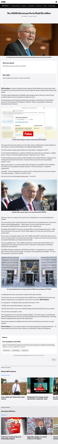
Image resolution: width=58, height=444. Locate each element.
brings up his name (44, 229)
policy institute (8, 173)
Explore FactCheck (5, 375)
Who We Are (39, 5)
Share (54, 359)
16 (16, 242)
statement (7, 302)
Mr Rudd (4, 171)
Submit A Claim (51, 5)
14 (50, 228)
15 (33, 237)
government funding (26, 314)
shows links (29, 238)
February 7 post (35, 155)
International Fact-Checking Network (41, 326)
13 (20, 223)
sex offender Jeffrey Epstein (33, 147)
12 (28, 175)
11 (13, 172)
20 (53, 326)
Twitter (39, 328)
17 (49, 251)
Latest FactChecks (15, 5)
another (3, 161)
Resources (24, 5)
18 (10, 302)
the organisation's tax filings (40, 251)
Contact (45, 5)
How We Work (31, 5)
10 (7, 171)
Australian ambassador (21, 176)
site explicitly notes (10, 242)
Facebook (32, 150)
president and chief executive (21, 166)
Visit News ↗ (4, 415)
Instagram (40, 150)
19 (33, 314)
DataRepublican (15, 224)
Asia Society (38, 166)
